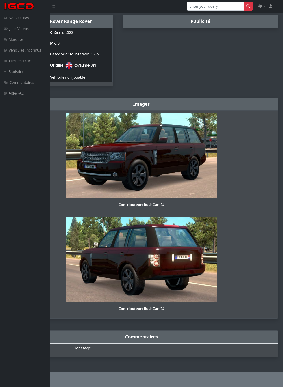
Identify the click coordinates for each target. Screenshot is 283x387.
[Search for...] (215, 6)
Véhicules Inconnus (22, 50)
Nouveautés (16, 17)
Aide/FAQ (14, 93)
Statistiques (16, 71)
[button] (262, 6)
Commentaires (19, 82)
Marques (14, 39)
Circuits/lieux (17, 60)
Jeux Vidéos (16, 28)
